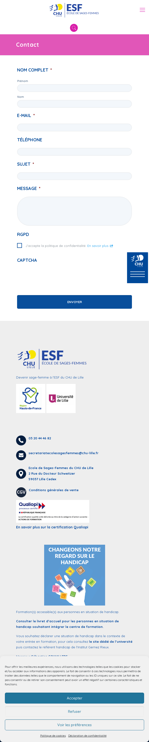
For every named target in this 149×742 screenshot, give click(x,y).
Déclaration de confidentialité (87, 735)
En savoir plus (100, 246)
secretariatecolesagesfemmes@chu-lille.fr (64, 453)
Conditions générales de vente (54, 490)
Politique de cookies (53, 735)
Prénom (22, 81)
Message (28, 188)
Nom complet (34, 70)
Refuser (74, 711)
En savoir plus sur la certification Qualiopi (52, 527)
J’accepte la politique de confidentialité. (70, 246)
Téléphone (29, 140)
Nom (20, 97)
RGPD (23, 234)
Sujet (25, 164)
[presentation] (54, 277)
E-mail (26, 115)
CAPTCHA (27, 260)
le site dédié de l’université (110, 641)
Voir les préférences (74, 725)
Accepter (74, 698)
